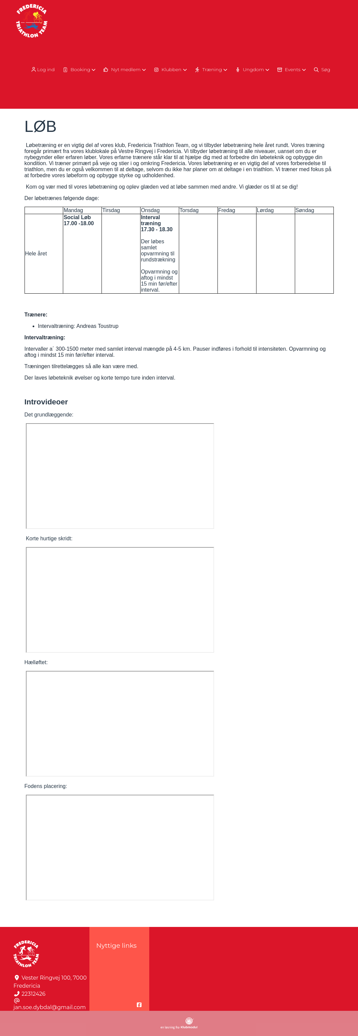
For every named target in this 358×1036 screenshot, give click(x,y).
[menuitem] (43, 69)
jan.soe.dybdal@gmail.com (49, 1007)
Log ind (42, 69)
